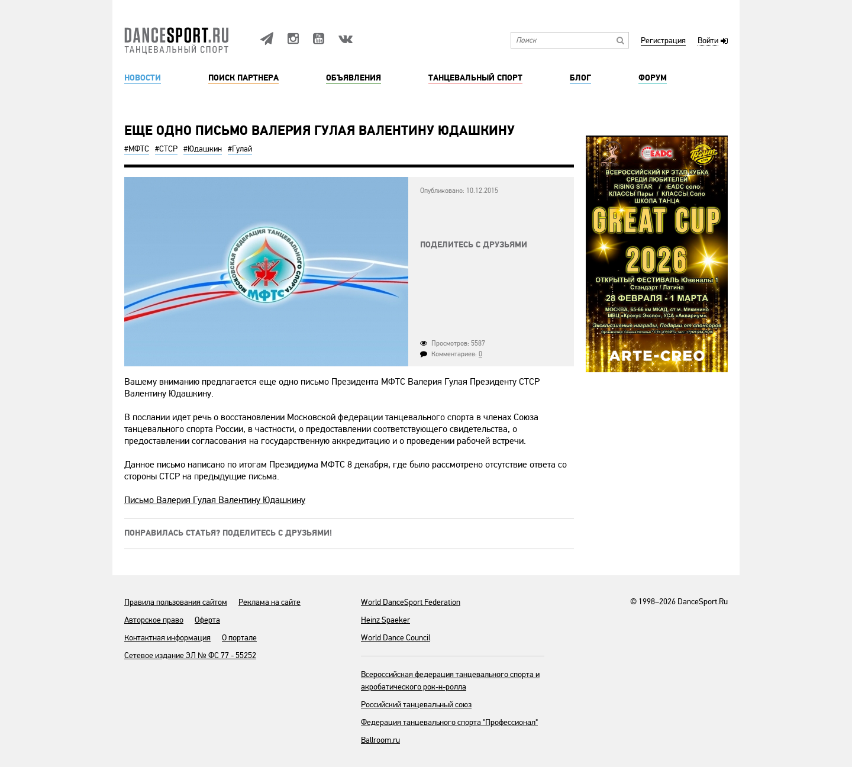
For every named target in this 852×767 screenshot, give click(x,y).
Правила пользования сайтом (175, 602)
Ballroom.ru (380, 740)
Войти (708, 41)
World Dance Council (395, 638)
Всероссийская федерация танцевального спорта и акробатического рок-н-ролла (450, 680)
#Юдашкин (202, 149)
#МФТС (136, 149)
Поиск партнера (243, 78)
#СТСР (166, 149)
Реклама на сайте (269, 602)
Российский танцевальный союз (416, 705)
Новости (142, 78)
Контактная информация (167, 638)
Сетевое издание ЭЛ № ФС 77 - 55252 (190, 655)
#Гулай (240, 149)
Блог (580, 78)
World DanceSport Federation (410, 602)
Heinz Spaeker (385, 620)
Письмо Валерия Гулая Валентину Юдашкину (214, 500)
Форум (652, 78)
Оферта (207, 620)
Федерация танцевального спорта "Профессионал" (449, 722)
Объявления (353, 78)
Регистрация (663, 41)
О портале (239, 638)
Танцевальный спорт (475, 78)
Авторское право (153, 620)
